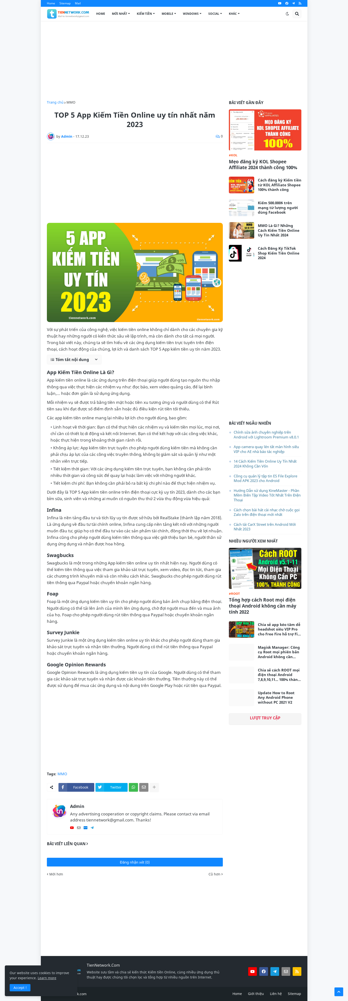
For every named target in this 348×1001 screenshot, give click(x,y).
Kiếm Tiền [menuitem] (144, 14)
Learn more (47, 978)
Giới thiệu (256, 993)
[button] (287, 13)
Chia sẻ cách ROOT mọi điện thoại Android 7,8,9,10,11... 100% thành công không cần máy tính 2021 (279, 675)
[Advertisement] (174, 61)
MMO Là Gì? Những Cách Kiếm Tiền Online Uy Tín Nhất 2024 (278, 230)
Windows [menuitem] (191, 14)
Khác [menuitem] (233, 14)
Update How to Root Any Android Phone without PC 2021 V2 (276, 698)
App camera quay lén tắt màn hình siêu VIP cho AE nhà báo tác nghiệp (266, 449)
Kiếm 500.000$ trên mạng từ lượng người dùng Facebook (278, 208)
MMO (70, 102)
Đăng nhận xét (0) (135, 862)
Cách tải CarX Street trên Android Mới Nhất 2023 (265, 527)
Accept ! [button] (20, 987)
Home (51, 3)
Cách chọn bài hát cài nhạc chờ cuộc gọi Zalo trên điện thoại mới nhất (267, 512)
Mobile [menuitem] (167, 14)
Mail (78, 3)
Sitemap (65, 3)
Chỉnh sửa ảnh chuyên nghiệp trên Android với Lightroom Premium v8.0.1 (266, 434)
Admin (77, 806)
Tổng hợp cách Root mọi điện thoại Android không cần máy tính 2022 (262, 606)
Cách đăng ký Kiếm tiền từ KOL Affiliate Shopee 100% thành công (279, 185)
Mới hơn (56, 874)
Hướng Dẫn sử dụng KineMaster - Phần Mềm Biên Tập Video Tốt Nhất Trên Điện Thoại (267, 495)
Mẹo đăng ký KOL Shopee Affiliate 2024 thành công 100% (263, 165)
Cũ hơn (214, 874)
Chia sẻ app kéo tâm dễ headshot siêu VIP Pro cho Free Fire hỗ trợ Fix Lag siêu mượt (279, 629)
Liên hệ (276, 993)
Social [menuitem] (213, 14)
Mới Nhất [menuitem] (119, 14)
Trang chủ (55, 102)
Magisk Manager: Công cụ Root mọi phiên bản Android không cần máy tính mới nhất (279, 652)
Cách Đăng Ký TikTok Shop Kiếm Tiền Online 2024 (278, 253)
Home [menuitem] (100, 14)
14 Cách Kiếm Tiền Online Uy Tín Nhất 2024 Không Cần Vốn (265, 463)
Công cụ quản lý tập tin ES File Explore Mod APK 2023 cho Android (265, 478)
